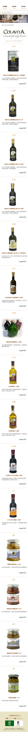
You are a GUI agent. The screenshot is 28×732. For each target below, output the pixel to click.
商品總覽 (4, 7)
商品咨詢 (23, 7)
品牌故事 (14, 7)
